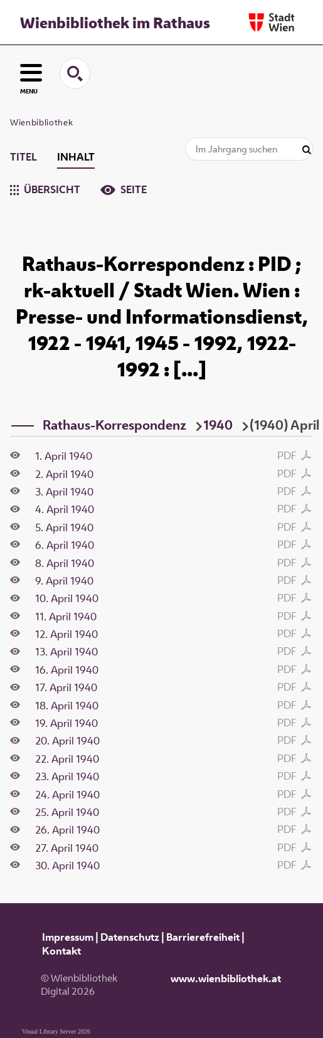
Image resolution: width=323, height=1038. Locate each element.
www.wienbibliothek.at (226, 978)
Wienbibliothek (41, 122)
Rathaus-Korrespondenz (114, 424)
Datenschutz (129, 937)
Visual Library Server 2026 (56, 1031)
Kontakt (61, 951)
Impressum (67, 937)
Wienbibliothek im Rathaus (115, 23)
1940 (218, 424)
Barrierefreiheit (203, 937)
